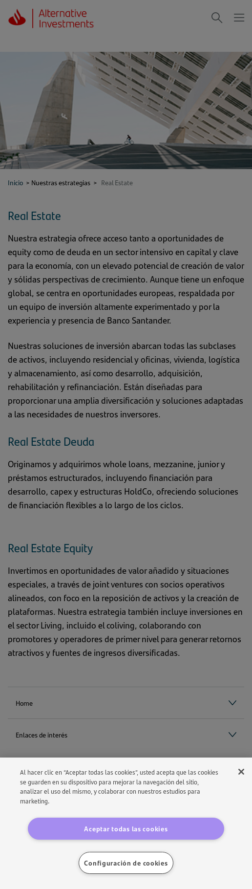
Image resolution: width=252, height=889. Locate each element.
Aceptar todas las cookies (126, 828)
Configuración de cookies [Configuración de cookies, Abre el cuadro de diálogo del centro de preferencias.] (126, 862)
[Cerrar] (241, 771)
